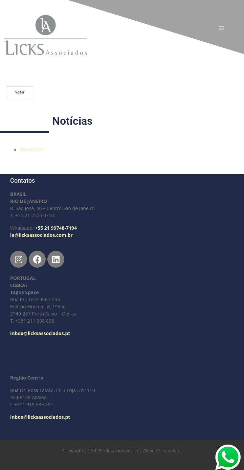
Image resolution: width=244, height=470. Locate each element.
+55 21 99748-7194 (56, 228)
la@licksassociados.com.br (41, 235)
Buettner (32, 149)
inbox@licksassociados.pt (40, 333)
